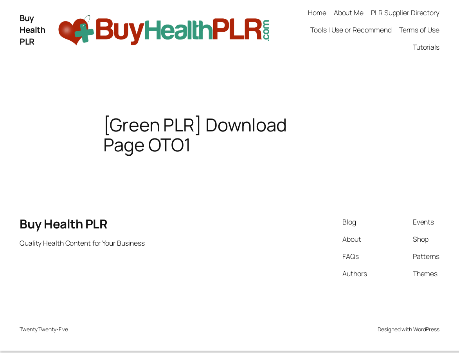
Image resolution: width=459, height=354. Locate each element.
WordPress (426, 329)
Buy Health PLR (32, 29)
